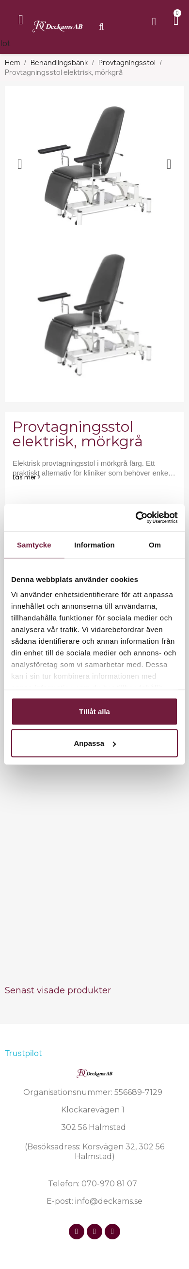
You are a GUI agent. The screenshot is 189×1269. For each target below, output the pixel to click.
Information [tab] (94, 544)
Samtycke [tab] (34, 544)
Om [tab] (155, 544)
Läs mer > (26, 477)
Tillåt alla (94, 711)
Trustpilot (23, 1053)
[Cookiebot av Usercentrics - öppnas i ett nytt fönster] (136, 517)
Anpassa (95, 743)
